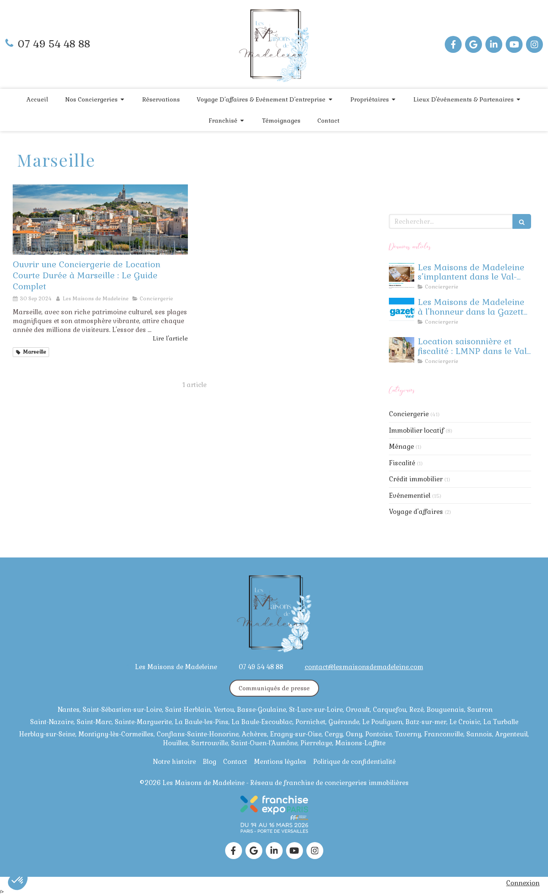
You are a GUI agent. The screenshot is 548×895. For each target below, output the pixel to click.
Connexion (523, 883)
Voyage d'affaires (416, 512)
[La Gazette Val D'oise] (401, 310)
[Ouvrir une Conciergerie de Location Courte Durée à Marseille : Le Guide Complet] (100, 219)
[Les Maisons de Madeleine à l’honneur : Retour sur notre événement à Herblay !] (401, 275)
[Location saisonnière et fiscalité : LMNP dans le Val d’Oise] (401, 349)
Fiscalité (402, 463)
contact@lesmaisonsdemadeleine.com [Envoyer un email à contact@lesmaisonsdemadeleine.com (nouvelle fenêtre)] (364, 667)
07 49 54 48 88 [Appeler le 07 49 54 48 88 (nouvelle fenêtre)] (54, 43)
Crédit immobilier (416, 479)
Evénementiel (409, 495)
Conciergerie (409, 414)
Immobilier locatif (416, 430)
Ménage (401, 446)
